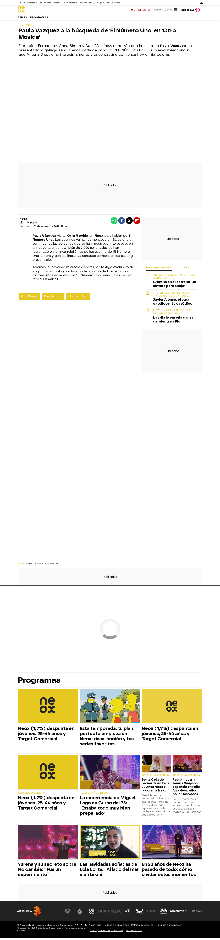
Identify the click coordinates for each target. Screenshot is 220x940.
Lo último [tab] (182, 269)
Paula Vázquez (53, 298)
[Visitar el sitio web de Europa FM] (151, 912)
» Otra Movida (50, 565)
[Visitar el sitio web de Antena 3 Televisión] (68, 912)
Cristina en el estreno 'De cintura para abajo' (174, 285)
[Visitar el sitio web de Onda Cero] (140, 912)
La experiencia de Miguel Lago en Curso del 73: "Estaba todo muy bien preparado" (107, 807)
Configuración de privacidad (106, 932)
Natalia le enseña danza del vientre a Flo (172, 314)
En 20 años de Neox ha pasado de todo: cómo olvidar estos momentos (169, 871)
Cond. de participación (169, 926)
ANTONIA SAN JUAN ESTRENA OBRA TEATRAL (174, 278)
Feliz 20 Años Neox (94, 794)
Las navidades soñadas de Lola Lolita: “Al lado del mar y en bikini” (109, 871)
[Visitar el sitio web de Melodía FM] (163, 912)
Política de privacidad (116, 926)
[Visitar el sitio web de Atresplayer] (180, 912)
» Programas (33, 565)
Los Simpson (44, 3)
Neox (21, 565)
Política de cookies (142, 926)
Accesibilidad (134, 932)
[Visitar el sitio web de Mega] (116, 912)
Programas (39, 18)
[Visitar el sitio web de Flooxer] (197, 912)
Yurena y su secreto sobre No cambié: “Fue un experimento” (47, 871)
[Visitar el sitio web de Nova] (104, 912)
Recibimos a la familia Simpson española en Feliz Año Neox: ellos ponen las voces (186, 788)
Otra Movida (29, 298)
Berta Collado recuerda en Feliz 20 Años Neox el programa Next (155, 786)
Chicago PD (98, 3)
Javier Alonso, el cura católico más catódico (172, 296)
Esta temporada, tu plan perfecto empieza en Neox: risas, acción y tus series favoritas (107, 738)
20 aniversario (29, 3)
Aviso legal (95, 926)
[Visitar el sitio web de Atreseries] (128, 912)
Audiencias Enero (31, 794)
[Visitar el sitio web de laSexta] (80, 912)
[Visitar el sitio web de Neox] (92, 912)
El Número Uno (78, 298)
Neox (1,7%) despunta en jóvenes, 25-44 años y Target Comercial (46, 735)
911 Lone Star (84, 3)
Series (22, 18)
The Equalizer (112, 3)
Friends (56, 3)
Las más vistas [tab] (158, 269)
